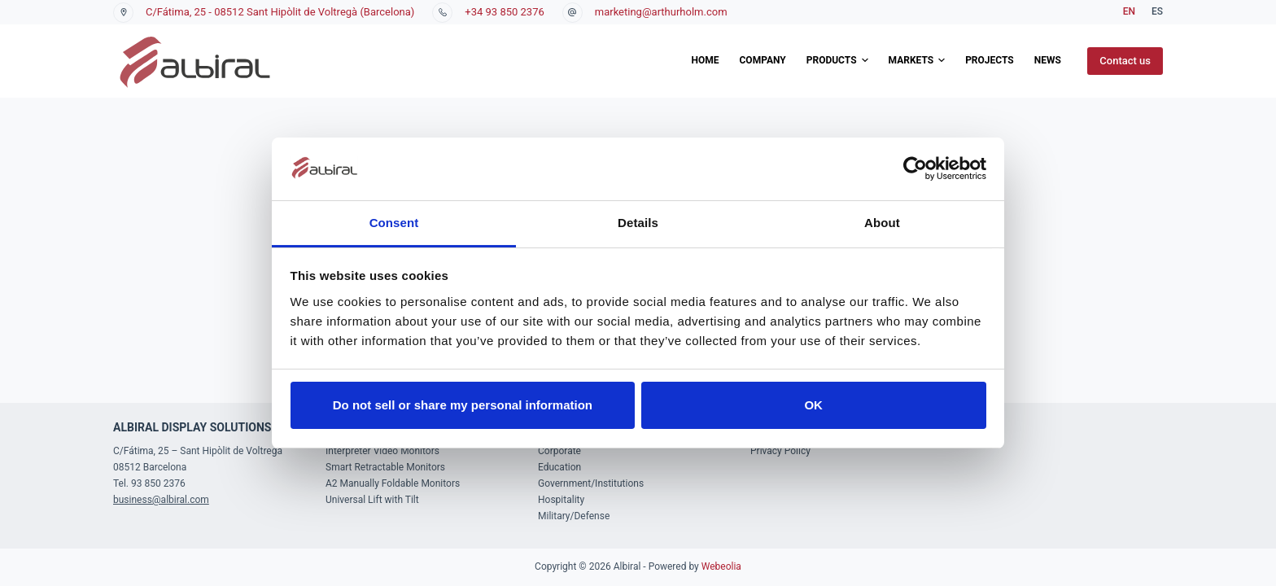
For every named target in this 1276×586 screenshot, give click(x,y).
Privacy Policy (780, 451)
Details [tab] (638, 223)
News (1047, 60)
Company (763, 60)
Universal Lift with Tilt (372, 499)
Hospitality (561, 499)
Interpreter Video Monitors (382, 451)
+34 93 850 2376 (504, 12)
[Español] (1157, 12)
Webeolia (721, 566)
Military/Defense (574, 516)
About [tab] (882, 223)
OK (813, 405)
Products (837, 61)
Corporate (559, 451)
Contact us (1125, 61)
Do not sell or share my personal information (462, 405)
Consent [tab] (394, 223)
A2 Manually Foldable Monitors (393, 483)
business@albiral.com (161, 499)
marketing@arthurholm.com (661, 12)
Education (559, 467)
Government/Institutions (591, 483)
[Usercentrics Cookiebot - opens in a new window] (915, 168)
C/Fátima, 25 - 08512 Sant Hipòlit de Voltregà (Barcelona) (280, 12)
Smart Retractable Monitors (385, 467)
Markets (917, 61)
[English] (1129, 12)
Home (705, 60)
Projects (989, 60)
